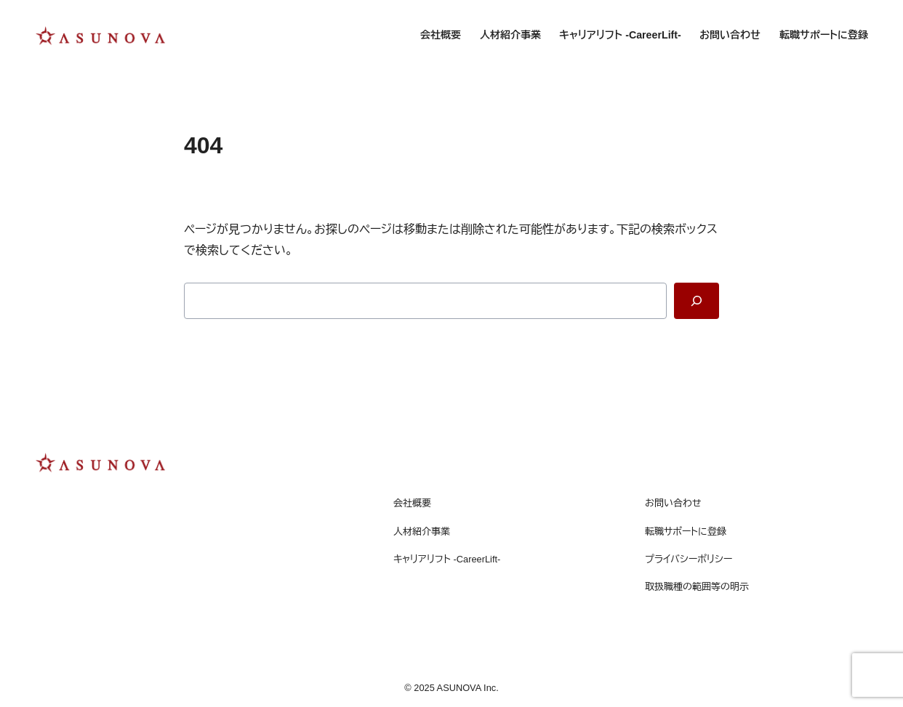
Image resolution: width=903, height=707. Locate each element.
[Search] (696, 301)
